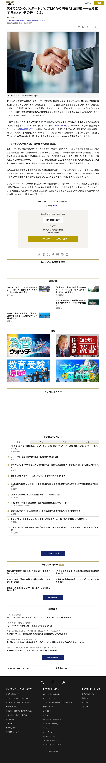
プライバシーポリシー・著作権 (16, 715)
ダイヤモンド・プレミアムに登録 (53, 239)
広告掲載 (9, 724)
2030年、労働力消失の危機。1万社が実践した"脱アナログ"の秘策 (28, 580)
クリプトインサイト (49, 736)
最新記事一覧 (53, 657)
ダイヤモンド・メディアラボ (52, 745)
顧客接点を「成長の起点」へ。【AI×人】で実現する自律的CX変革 (77, 580)
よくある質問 (10, 719)
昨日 (41, 442)
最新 (18, 442)
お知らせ (85, 707)
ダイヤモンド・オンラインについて (19, 689)
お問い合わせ (11, 728)
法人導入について (12, 732)
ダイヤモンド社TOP (89, 694)
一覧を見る (53, 597)
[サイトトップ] (9, 3)
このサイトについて (12, 694)
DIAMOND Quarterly (50, 724)
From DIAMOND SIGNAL (36, 20)
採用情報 (85, 702)
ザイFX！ (46, 715)
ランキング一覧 (53, 553)
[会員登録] (99, 3)
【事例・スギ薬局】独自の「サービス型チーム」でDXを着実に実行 (28, 589)
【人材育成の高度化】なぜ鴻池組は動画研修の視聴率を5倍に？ (77, 572)
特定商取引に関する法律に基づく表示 (19, 711)
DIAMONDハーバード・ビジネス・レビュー (57, 702)
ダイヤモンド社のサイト (52, 689)
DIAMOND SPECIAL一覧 (18, 668)
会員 (87, 442)
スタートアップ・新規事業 (16, 20)
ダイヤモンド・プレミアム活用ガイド (18, 702)
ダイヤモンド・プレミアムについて (17, 698)
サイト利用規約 (11, 707)
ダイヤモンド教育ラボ (50, 741)
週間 (64, 442)
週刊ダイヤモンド (49, 698)
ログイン (88, 3)
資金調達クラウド (27, 129)
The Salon (46, 728)
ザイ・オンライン (48, 711)
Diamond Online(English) (52, 694)
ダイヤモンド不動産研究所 (52, 719)
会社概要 (85, 698)
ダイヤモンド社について (91, 689)
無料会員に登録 (53, 220)
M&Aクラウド (61, 126)
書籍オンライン (48, 707)
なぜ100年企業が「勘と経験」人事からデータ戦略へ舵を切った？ (28, 572)
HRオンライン (48, 732)
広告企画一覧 (61, 668)
